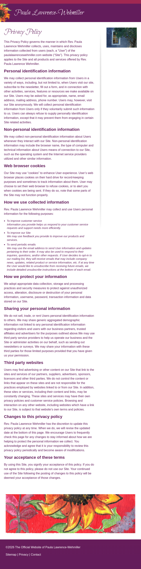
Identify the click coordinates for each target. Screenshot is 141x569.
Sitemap (11, 554)
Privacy (23, 554)
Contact (36, 554)
